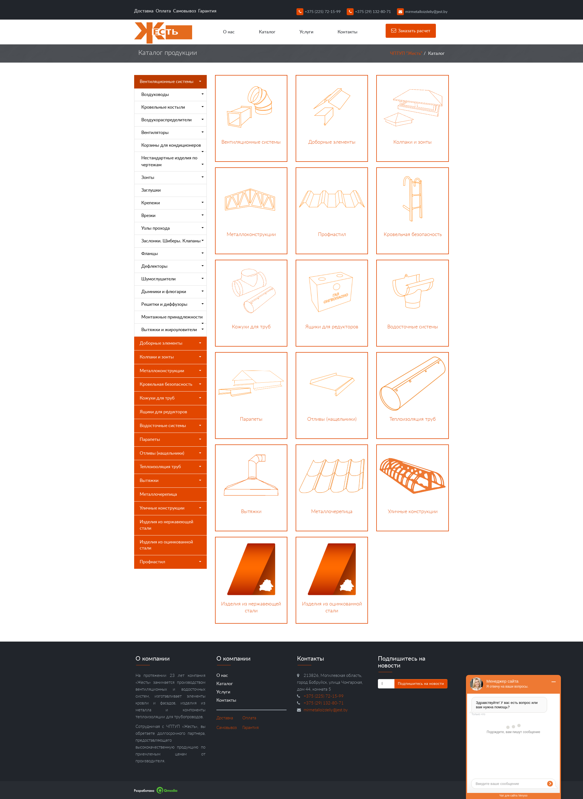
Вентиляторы (172, 132)
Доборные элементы (170, 343)
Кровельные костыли (172, 107)
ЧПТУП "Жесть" (406, 53)
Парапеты (170, 439)
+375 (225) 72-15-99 (318, 12)
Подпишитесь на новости (421, 684)
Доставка (143, 11)
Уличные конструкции (170, 508)
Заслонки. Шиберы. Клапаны (172, 241)
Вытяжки (170, 480)
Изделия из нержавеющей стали (166, 525)
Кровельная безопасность (170, 384)
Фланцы (172, 253)
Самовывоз (184, 11)
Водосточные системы (170, 425)
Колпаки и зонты (170, 357)
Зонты (172, 177)
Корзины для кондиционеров (172, 147)
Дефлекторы (172, 266)
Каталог (267, 32)
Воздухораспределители (172, 120)
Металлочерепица (158, 494)
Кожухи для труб (170, 398)
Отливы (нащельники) (170, 453)
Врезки (172, 215)
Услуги (306, 32)
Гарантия (207, 11)
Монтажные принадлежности (172, 319)
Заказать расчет (410, 30)
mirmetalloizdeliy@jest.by (422, 12)
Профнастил (170, 562)
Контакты (347, 32)
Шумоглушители (172, 279)
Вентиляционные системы (170, 81)
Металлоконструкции (170, 371)
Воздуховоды (172, 94)
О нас (229, 32)
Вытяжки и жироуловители (172, 330)
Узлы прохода (172, 228)
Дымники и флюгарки (172, 291)
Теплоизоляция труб (170, 467)
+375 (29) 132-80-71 (369, 12)
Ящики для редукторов (163, 412)
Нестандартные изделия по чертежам (172, 161)
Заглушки (151, 190)
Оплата (163, 11)
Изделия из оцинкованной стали (166, 545)
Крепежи (172, 203)
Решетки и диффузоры (172, 304)
